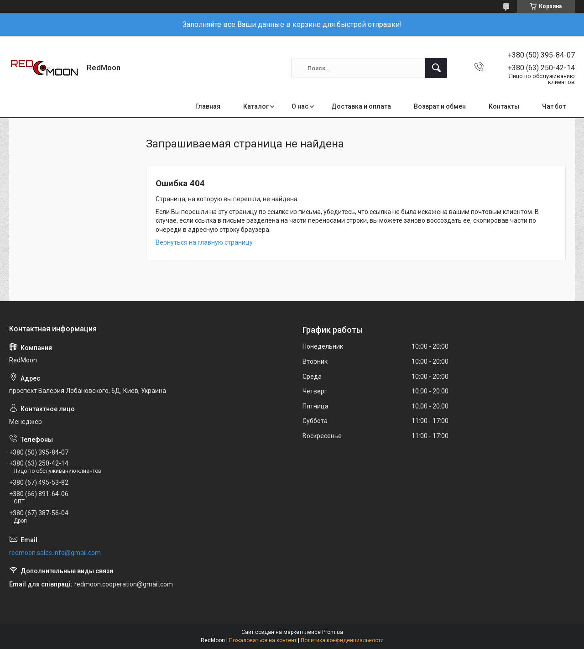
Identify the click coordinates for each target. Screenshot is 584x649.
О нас (300, 106)
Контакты (504, 106)
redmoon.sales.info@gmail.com (55, 552)
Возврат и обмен (440, 106)
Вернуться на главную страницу (204, 242)
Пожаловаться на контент (263, 640)
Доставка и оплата (361, 106)
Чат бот (554, 106)
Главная (207, 106)
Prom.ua (332, 632)
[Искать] (436, 68)
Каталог (256, 106)
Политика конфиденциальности (342, 640)
